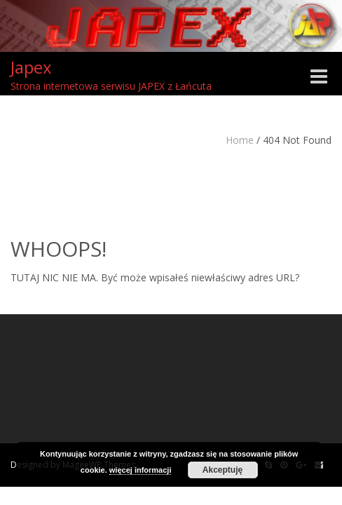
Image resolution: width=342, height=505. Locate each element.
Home (240, 140)
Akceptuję (222, 470)
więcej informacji (140, 470)
